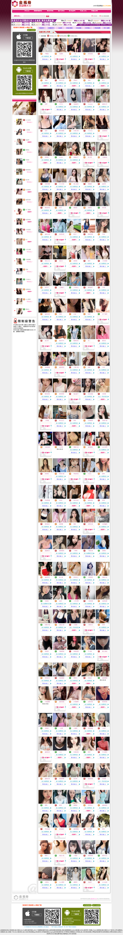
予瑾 (103, 287)
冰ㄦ (27, 239)
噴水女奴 (76, 500)
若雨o (60, 500)
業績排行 (41, 28)
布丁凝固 (28, 209)
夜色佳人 (76, 577)
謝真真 (75, 261)
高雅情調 (47, 447)
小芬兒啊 (28, 249)
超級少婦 (61, 624)
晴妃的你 (47, 207)
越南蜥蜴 (76, 829)
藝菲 (89, 261)
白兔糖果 (28, 189)
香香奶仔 (47, 678)
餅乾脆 (104, 207)
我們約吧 (61, 234)
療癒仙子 (76, 157)
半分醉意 (104, 752)
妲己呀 (47, 340)
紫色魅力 (47, 524)
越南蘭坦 (90, 447)
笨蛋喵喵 (28, 219)
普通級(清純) (73, 36)
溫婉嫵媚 (61, 678)
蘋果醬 (61, 524)
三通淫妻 (90, 601)
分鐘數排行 (51, 28)
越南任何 (47, 778)
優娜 (46, 80)
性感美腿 (47, 500)
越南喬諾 (90, 500)
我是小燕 (61, 855)
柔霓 (60, 207)
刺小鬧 (90, 157)
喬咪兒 (27, 309)
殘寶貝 (75, 882)
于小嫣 (90, 651)
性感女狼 (76, 752)
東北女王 (61, 420)
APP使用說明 (87, 905)
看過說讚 (76, 651)
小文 (60, 752)
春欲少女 (47, 261)
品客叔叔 (90, 701)
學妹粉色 (76, 473)
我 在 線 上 (45, 59)
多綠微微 (47, 367)
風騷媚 (90, 184)
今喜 (103, 367)
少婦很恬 (90, 577)
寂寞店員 (90, 524)
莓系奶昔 (104, 701)
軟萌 (60, 805)
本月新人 (87, 28)
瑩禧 (27, 269)
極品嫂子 (76, 394)
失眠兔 (90, 207)
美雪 (103, 624)
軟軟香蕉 (90, 234)
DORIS (61, 157)
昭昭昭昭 (28, 170)
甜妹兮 (61, 261)
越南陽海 (61, 550)
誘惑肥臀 (61, 778)
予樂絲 (47, 53)
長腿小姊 (104, 420)
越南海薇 (61, 701)
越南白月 (104, 104)
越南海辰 (47, 314)
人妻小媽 (76, 367)
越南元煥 (47, 234)
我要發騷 (47, 184)
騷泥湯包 (47, 394)
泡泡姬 (104, 778)
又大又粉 (61, 184)
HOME (95, 16)
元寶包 (47, 882)
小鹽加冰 (104, 157)
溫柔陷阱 (28, 199)
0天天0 (61, 104)
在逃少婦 (76, 130)
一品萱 (61, 728)
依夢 (89, 367)
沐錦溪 (104, 394)
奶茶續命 (90, 53)
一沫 (75, 53)
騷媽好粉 (76, 340)
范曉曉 (47, 601)
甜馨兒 (104, 550)
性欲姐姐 (47, 829)
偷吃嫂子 (90, 287)
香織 (89, 80)
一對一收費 (106, 28)
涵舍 (46, 130)
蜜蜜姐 (27, 150)
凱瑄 (89, 752)
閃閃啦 (47, 157)
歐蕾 (89, 314)
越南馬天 (47, 577)
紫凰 (46, 805)
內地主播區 (69, 28)
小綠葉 (75, 624)
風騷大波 (76, 447)
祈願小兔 (47, 624)
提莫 (60, 601)
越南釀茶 (61, 829)
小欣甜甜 (28, 229)
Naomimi (90, 104)
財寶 (103, 500)
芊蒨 (103, 234)
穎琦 (103, 473)
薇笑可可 (61, 340)
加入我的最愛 (105, 16)
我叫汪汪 (61, 80)
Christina (90, 130)
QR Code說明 (31, 30)
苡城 (75, 314)
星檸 (46, 104)
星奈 (103, 829)
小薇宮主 (90, 624)
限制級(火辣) (53, 36)
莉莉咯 (47, 473)
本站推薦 (78, 28)
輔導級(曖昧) (63, 36)
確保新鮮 (61, 394)
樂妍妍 (75, 207)
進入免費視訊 (45, 56)
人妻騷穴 (61, 287)
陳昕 (75, 524)
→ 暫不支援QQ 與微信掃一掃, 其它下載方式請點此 (63, 926)
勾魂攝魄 (28, 259)
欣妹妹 (90, 678)
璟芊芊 (47, 287)
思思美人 (90, 805)
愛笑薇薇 (61, 130)
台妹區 (60, 28)
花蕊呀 (27, 140)
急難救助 (28, 289)
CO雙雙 (28, 130)
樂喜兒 (104, 340)
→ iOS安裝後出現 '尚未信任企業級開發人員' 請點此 (35, 926)
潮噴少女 (104, 577)
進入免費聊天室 (88, 553)
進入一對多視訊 (102, 396)
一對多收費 (97, 28)
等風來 (27, 160)
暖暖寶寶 (90, 778)
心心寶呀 (28, 299)
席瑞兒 (75, 80)
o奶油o (104, 53)
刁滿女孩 (90, 550)
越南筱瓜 (47, 752)
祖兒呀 (27, 180)
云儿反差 (28, 120)
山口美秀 (104, 447)
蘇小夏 (61, 577)
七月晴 (61, 447)
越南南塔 (104, 805)
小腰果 (75, 728)
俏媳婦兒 (76, 104)
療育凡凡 (104, 855)
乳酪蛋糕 (61, 651)
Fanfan (89, 473)
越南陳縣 (104, 678)
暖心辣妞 (104, 651)
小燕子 (104, 728)
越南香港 (61, 367)
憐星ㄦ (47, 855)
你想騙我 (104, 524)
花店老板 (90, 394)
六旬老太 (28, 279)
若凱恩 (47, 651)
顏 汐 (75, 234)
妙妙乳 (104, 184)
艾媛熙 (61, 53)
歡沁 (103, 80)
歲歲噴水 (47, 550)
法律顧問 (90, 420)
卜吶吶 (75, 550)
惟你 (75, 420)
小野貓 (47, 420)
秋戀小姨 (61, 473)
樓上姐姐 (76, 184)
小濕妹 (75, 855)
